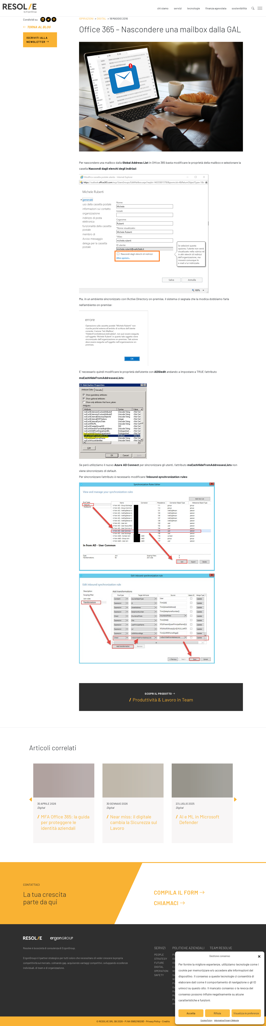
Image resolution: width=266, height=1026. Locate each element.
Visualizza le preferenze (246, 1013)
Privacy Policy (153, 1021)
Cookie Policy (206, 1020)
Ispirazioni (86, 18)
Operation (161, 970)
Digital (101, 18)
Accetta (191, 1013)
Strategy (160, 958)
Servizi (178, 8)
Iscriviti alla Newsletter (37, 39)
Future (159, 962)
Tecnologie (193, 8)
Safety (159, 975)
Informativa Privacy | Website (226, 1020)
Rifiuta (217, 1013)
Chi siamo (162, 8)
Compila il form (179, 892)
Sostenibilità (239, 8)
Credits (166, 1021)
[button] (259, 956)
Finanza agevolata (215, 8)
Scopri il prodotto (160, 693)
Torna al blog (37, 27)
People (159, 954)
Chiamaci (169, 903)
